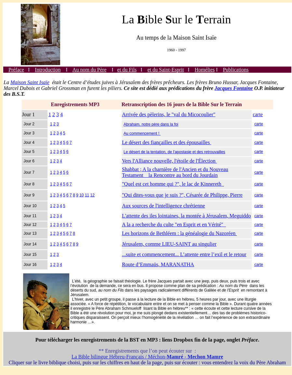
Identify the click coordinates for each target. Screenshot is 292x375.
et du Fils (127, 69)
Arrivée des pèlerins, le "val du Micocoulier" (168, 114)
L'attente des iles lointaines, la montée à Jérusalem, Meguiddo (186, 216)
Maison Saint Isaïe (29, 82)
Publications (235, 69)
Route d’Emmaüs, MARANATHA (158, 264)
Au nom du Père (89, 69)
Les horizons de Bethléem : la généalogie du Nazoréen (178, 233)
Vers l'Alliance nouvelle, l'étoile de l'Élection (169, 161)
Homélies (205, 69)
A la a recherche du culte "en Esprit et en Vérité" (174, 224)
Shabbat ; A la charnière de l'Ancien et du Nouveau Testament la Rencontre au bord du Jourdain (175, 172)
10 (81, 195)
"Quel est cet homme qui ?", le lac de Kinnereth (172, 184)
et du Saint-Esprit (166, 69)
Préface (16, 69)
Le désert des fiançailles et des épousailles (166, 142)
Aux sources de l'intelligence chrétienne (163, 205)
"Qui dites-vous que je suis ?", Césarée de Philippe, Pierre (182, 195)
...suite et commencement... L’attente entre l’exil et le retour (184, 254)
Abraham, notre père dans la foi (151, 124)
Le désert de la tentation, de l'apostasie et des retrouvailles (174, 152)
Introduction (47, 69)
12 (92, 195)
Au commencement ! (142, 133)
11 (87, 195)
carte (258, 114)
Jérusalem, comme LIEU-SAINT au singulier (169, 244)
